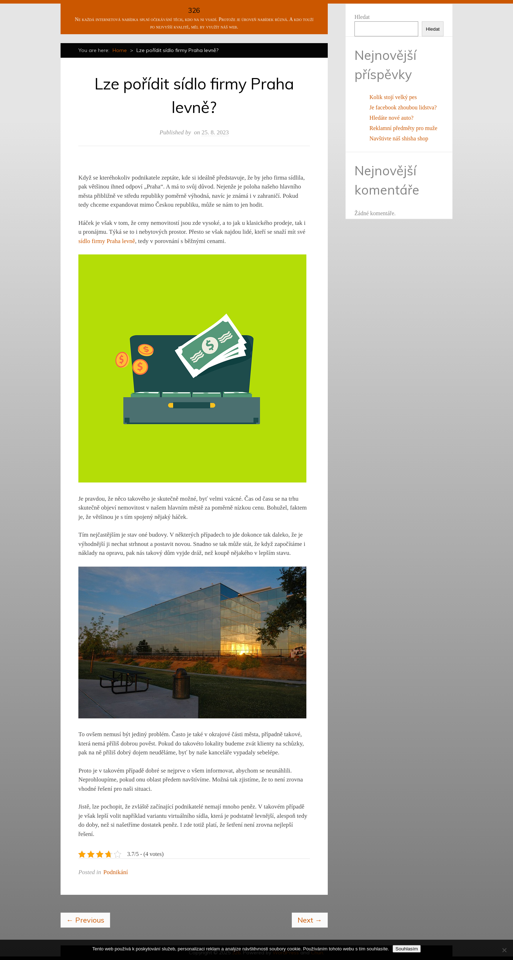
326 (194, 10)
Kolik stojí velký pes (393, 97)
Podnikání (115, 872)
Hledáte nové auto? (391, 118)
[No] (504, 950)
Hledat (362, 17)
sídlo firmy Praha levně (106, 241)
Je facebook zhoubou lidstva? (403, 107)
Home (120, 50)
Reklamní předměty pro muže (403, 128)
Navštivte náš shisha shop (398, 138)
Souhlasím (406, 948)
